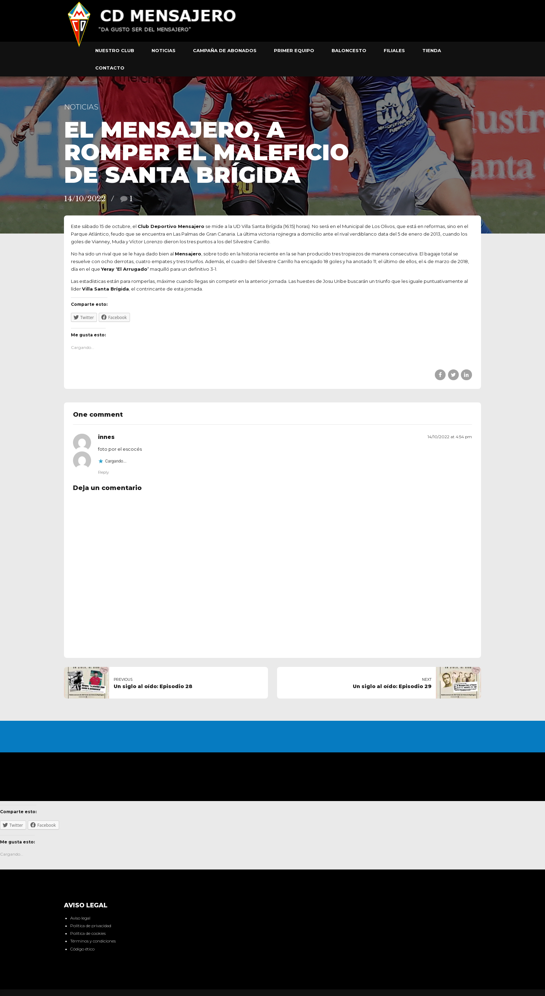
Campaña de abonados (225, 50)
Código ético (82, 949)
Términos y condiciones (93, 941)
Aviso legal (80, 918)
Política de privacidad (90, 925)
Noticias (164, 50)
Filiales (394, 50)
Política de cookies (88, 933)
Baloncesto (349, 50)
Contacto (109, 68)
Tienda (431, 50)
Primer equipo (294, 50)
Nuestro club (114, 50)
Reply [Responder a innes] (103, 472)
